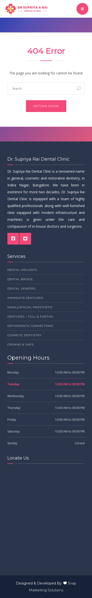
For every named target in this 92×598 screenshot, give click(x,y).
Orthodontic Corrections (30, 326)
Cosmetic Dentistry (24, 335)
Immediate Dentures (25, 298)
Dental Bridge (20, 279)
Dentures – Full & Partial (30, 316)
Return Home (46, 106)
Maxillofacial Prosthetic (30, 307)
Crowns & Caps (20, 344)
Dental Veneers (21, 288)
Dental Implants (22, 270)
